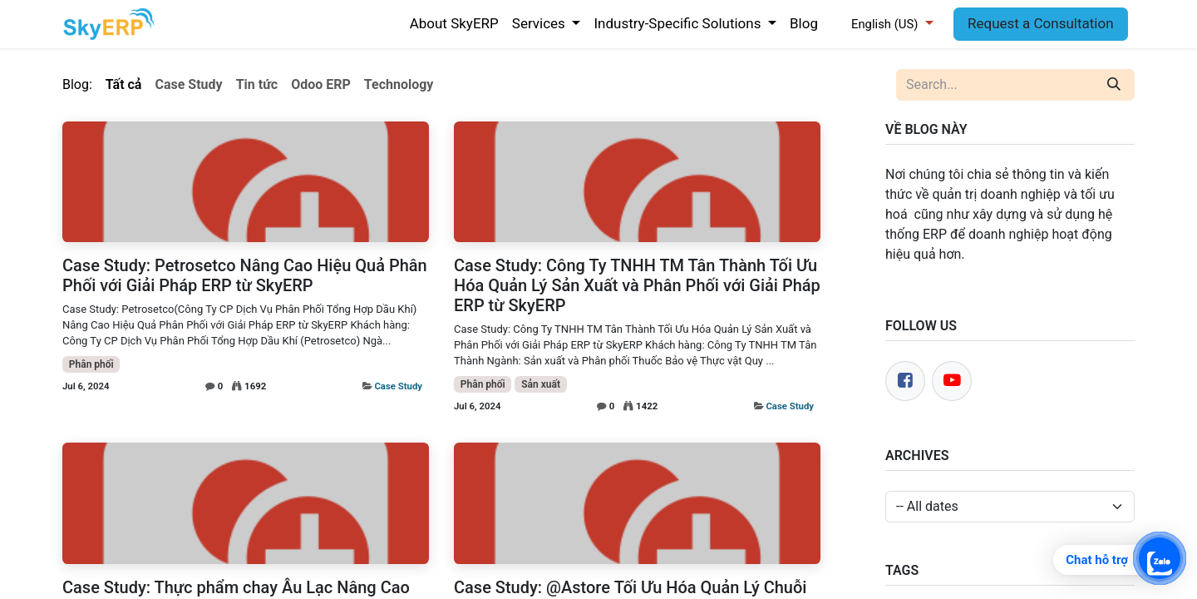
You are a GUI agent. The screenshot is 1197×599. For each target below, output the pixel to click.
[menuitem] (454, 24)
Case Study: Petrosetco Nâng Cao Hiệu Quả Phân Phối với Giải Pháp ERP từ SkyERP (244, 275)
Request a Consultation (1041, 23)
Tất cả (124, 84)
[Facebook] (905, 381)
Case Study (398, 386)
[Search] (1114, 85)
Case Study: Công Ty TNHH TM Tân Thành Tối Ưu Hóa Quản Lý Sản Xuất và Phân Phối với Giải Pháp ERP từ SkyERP (637, 285)
